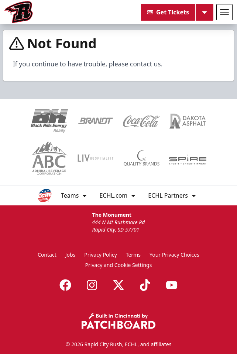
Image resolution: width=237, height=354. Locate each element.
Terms (133, 254)
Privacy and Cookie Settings (118, 264)
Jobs (70, 254)
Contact (47, 254)
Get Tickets (168, 12)
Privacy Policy (100, 254)
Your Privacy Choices (174, 254)
